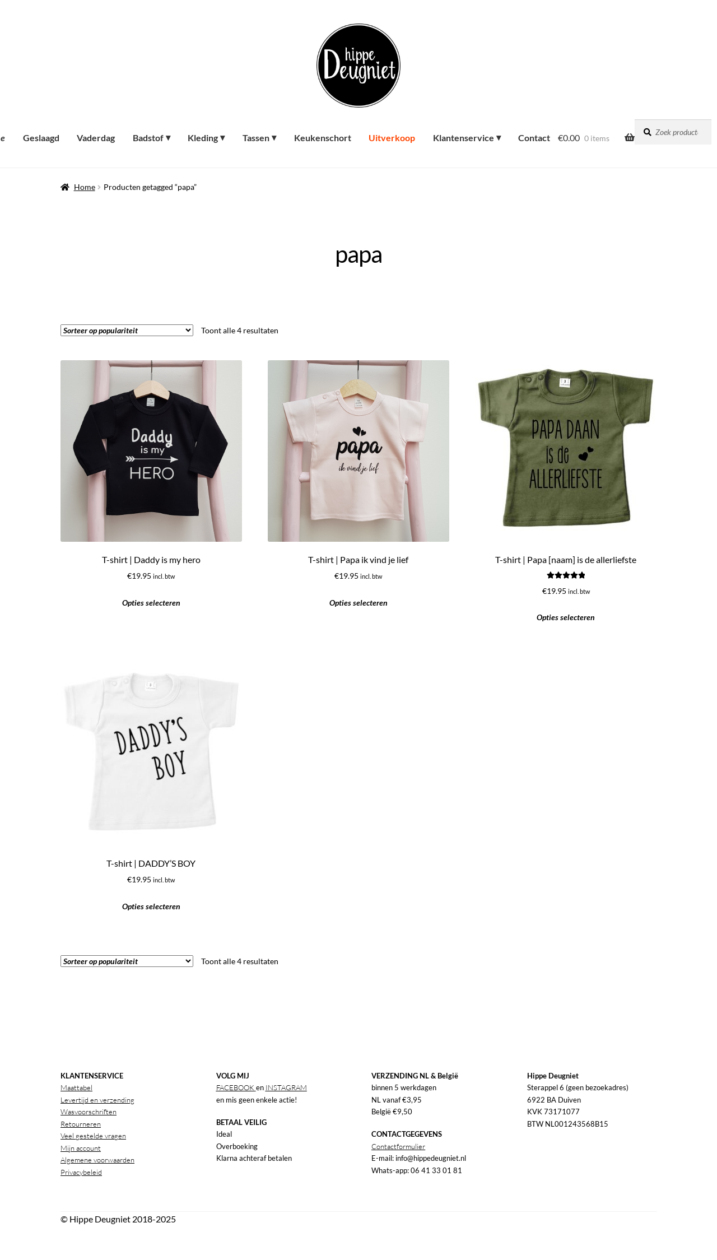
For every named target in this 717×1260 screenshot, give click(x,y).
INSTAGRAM (286, 1087)
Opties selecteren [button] (151, 602)
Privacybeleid (81, 1172)
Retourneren (80, 1123)
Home (84, 187)
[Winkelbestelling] (126, 330)
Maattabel (76, 1087)
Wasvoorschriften (88, 1111)
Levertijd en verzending (97, 1099)
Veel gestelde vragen (93, 1135)
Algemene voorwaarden (97, 1159)
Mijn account (80, 1147)
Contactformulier (398, 1146)
